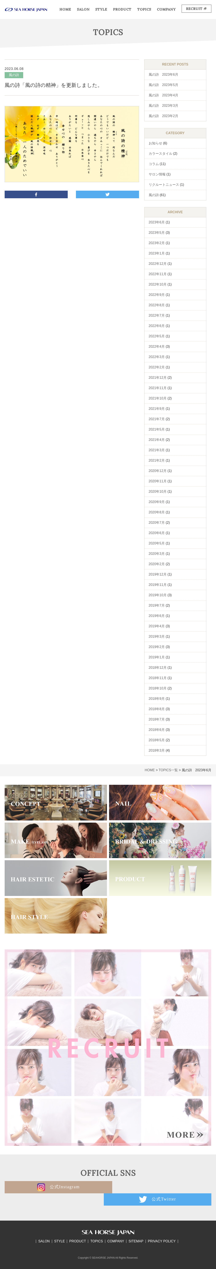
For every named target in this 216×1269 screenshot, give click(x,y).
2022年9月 (157, 295)
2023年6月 (157, 222)
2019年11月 (158, 585)
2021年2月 (157, 460)
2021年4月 (157, 440)
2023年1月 (157, 253)
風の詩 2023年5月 (163, 85)
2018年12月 (158, 667)
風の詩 (154, 195)
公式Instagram (56, 1187)
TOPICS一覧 (168, 770)
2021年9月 (157, 408)
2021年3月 (157, 450)
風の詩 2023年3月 (163, 105)
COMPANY (166, 9)
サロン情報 (157, 174)
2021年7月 (157, 419)
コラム (154, 164)
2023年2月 (157, 243)
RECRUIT (196, 9)
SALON (83, 9)
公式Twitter (160, 1187)
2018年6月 (157, 730)
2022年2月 (157, 367)
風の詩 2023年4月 (163, 95)
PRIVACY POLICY (162, 1229)
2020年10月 (158, 491)
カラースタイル (160, 153)
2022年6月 (157, 326)
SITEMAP (135, 1229)
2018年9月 (157, 698)
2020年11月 (158, 481)
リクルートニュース (164, 184)
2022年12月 (158, 263)
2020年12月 (158, 471)
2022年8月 (157, 305)
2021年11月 (158, 388)
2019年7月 (157, 605)
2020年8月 (157, 512)
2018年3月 (157, 750)
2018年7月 (157, 719)
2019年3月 (157, 636)
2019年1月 (157, 657)
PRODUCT (122, 9)
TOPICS (144, 9)
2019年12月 (158, 574)
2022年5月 (157, 336)
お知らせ (155, 143)
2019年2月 (157, 647)
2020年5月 (157, 543)
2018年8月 (157, 709)
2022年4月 (157, 346)
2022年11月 (158, 274)
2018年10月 (158, 688)
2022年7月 (157, 315)
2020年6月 (157, 533)
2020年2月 (157, 564)
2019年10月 (158, 595)
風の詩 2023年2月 (163, 116)
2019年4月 (157, 626)
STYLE (101, 9)
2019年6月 (157, 616)
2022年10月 (158, 284)
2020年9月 (157, 502)
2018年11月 (158, 678)
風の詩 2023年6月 (163, 74)
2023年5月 (157, 232)
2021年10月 (158, 398)
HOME (65, 9)
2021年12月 (158, 377)
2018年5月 (157, 740)
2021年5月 (157, 429)
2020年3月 (157, 553)
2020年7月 (157, 522)
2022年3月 (157, 357)
